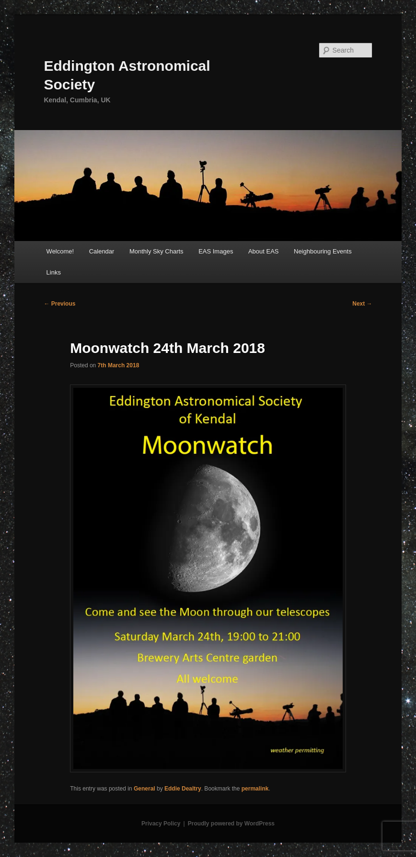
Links (53, 272)
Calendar (102, 251)
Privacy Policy (160, 823)
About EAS (263, 251)
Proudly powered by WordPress (231, 823)
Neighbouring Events (323, 251)
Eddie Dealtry (182, 788)
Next (362, 303)
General (144, 788)
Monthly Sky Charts (156, 251)
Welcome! (60, 251)
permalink (255, 788)
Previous (59, 303)
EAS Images (215, 251)
